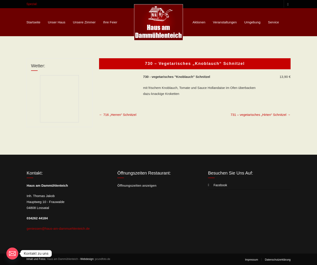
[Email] (12, 253)
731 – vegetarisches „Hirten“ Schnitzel (260, 115)
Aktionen (198, 22)
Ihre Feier (110, 22)
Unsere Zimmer (84, 22)
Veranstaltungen (225, 22)
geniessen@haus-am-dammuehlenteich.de (58, 228)
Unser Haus (56, 22)
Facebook (287, 4)
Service (273, 22)
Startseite (33, 22)
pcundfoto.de (102, 259)
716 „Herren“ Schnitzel (117, 115)
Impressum (251, 259)
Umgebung (252, 22)
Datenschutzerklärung (278, 259)
